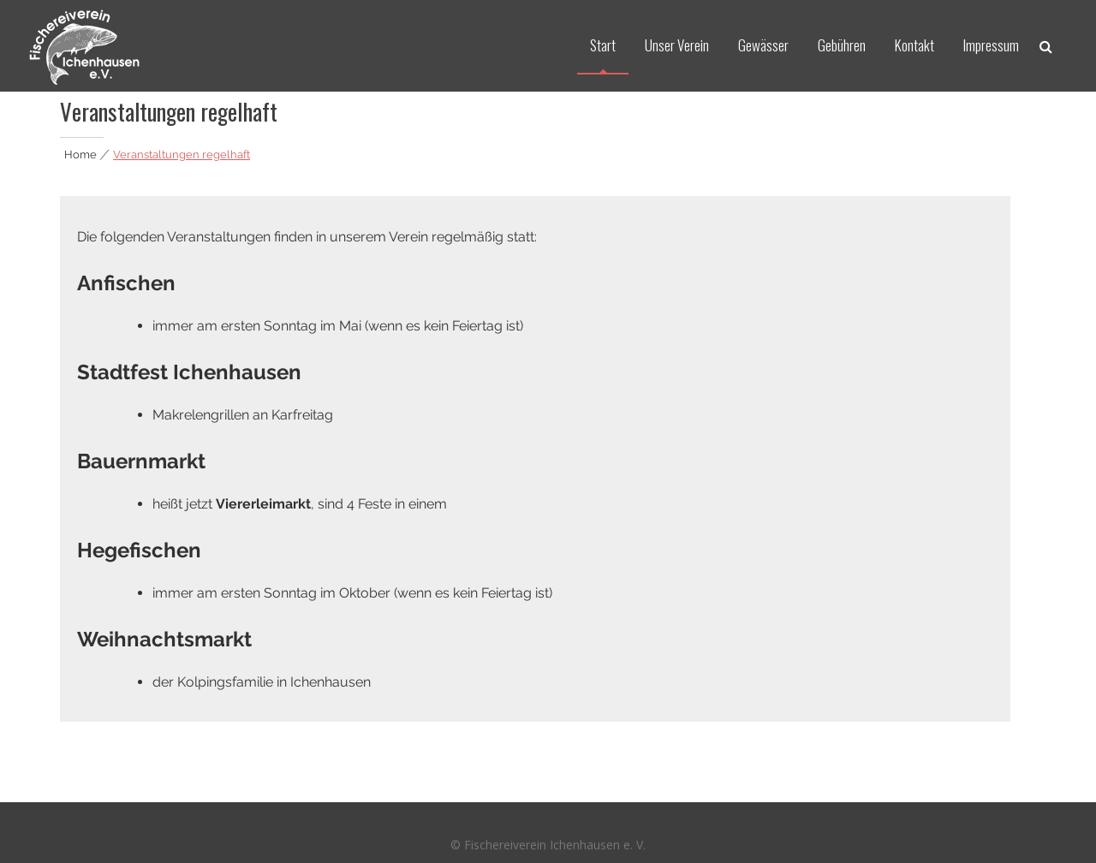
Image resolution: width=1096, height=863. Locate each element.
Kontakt (914, 45)
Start (603, 45)
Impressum (991, 45)
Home (80, 154)
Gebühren (842, 45)
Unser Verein (677, 45)
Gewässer (763, 45)
